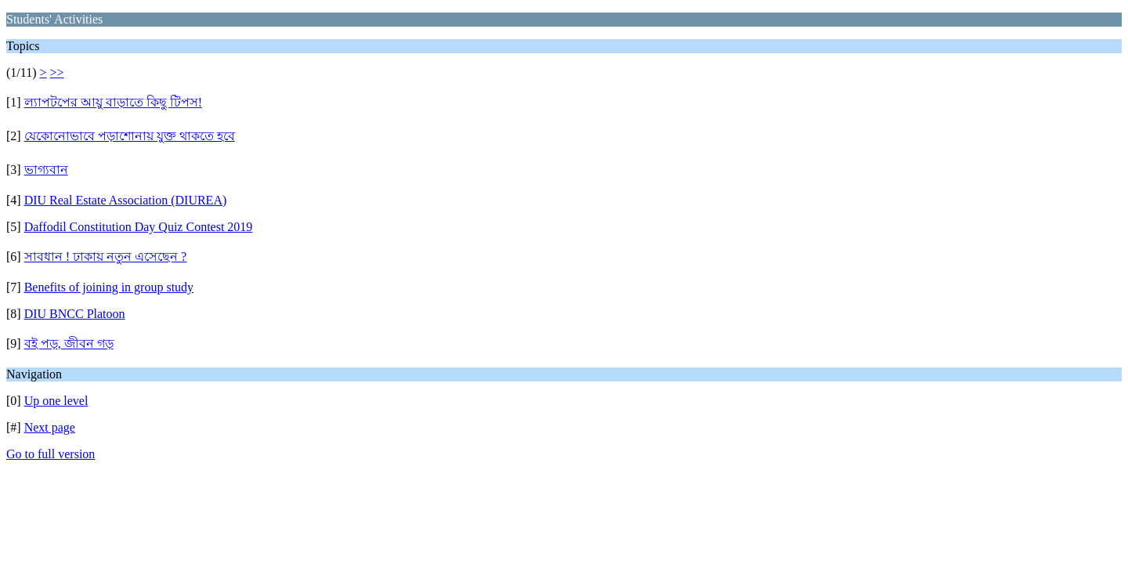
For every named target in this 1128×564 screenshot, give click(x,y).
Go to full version (50, 454)
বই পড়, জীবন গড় (69, 343)
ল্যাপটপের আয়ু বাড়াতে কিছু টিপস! (113, 102)
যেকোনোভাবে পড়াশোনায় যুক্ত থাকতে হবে (129, 136)
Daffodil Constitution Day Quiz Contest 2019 (138, 226)
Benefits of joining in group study (108, 287)
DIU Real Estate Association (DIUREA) (125, 200)
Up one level (56, 400)
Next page (49, 427)
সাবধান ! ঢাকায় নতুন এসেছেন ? (105, 256)
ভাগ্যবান (46, 169)
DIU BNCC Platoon (74, 313)
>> (57, 72)
